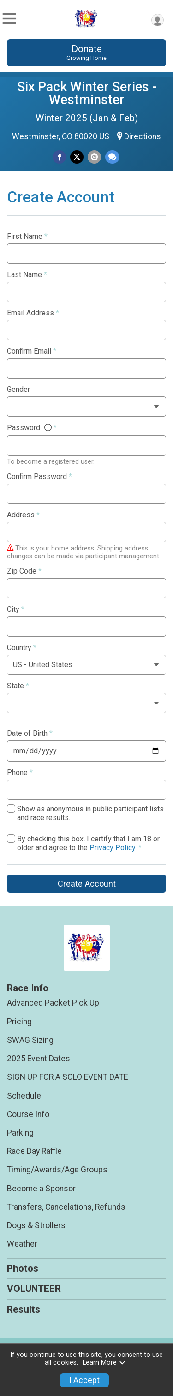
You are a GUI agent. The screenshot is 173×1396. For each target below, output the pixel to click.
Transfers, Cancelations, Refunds (66, 1207)
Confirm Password (39, 477)
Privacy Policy (112, 847)
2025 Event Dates (38, 1058)
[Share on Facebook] (59, 157)
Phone (20, 773)
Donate (86, 52)
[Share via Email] (94, 157)
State (18, 686)
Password (32, 428)
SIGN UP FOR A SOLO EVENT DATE (67, 1077)
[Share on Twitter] (77, 157)
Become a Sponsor (41, 1188)
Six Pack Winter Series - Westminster (86, 93)
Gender (18, 389)
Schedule (24, 1095)
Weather (22, 1243)
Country (21, 648)
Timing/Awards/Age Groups (57, 1169)
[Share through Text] (112, 157)
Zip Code (24, 571)
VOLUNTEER (34, 1288)
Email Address (33, 313)
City (15, 609)
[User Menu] (157, 20)
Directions (142, 136)
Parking (20, 1132)
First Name (27, 236)
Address (23, 515)
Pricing (19, 1021)
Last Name (27, 275)
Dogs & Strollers (36, 1225)
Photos (22, 1268)
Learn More (104, 1362)
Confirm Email (31, 351)
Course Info (28, 1114)
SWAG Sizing (30, 1040)
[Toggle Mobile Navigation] (9, 18)
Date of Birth (30, 733)
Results (23, 1309)
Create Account (87, 883)
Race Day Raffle (34, 1151)
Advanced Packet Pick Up (53, 1002)
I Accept (84, 1380)
